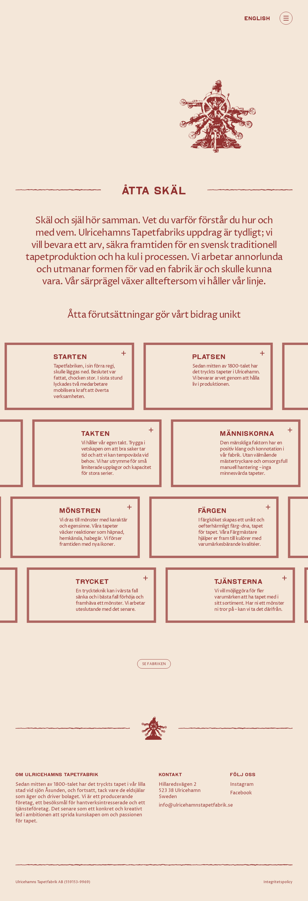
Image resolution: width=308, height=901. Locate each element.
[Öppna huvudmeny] (286, 18)
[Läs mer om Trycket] (91, 595)
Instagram (242, 784)
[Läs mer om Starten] (69, 376)
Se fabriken (154, 664)
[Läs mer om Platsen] (208, 376)
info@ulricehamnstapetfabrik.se (196, 805)
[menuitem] (257, 18)
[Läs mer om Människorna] (236, 453)
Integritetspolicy (278, 882)
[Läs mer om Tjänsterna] (230, 595)
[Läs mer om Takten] (97, 453)
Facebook (241, 793)
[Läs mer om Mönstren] (75, 527)
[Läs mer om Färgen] (214, 527)
